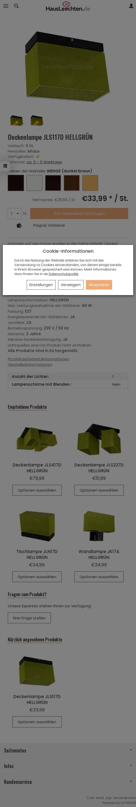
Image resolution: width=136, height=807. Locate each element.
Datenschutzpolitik (63, 274)
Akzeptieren (99, 284)
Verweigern (71, 284)
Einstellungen (41, 284)
